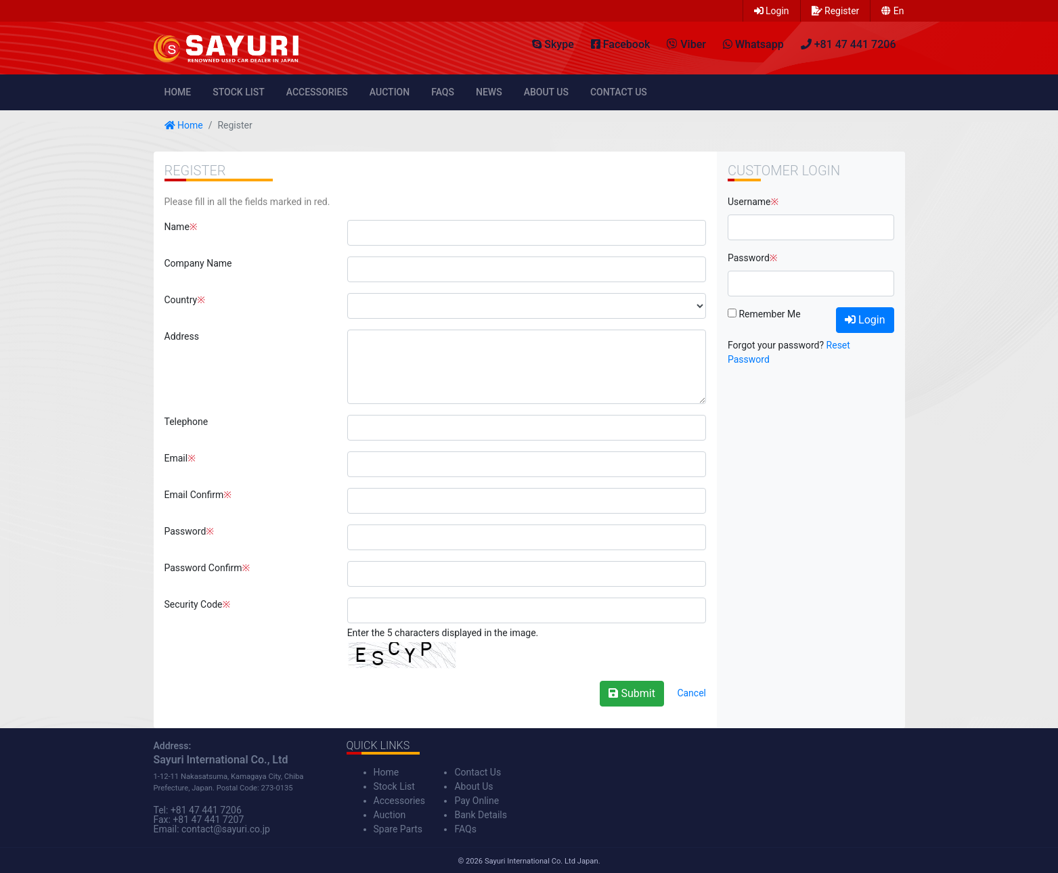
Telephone (186, 421)
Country (181, 299)
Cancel (691, 693)
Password (185, 531)
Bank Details (480, 814)
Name (177, 226)
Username (749, 201)
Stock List (238, 92)
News (489, 92)
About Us (546, 92)
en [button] (892, 10)
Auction (390, 92)
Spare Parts (398, 829)
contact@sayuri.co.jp (225, 829)
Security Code (193, 604)
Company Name (198, 263)
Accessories (317, 92)
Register (836, 10)
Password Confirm (203, 567)
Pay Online (476, 800)
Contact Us (618, 92)
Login (771, 10)
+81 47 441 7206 (206, 810)
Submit (632, 693)
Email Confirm (194, 494)
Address (181, 336)
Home (178, 92)
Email (176, 458)
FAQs (442, 92)
